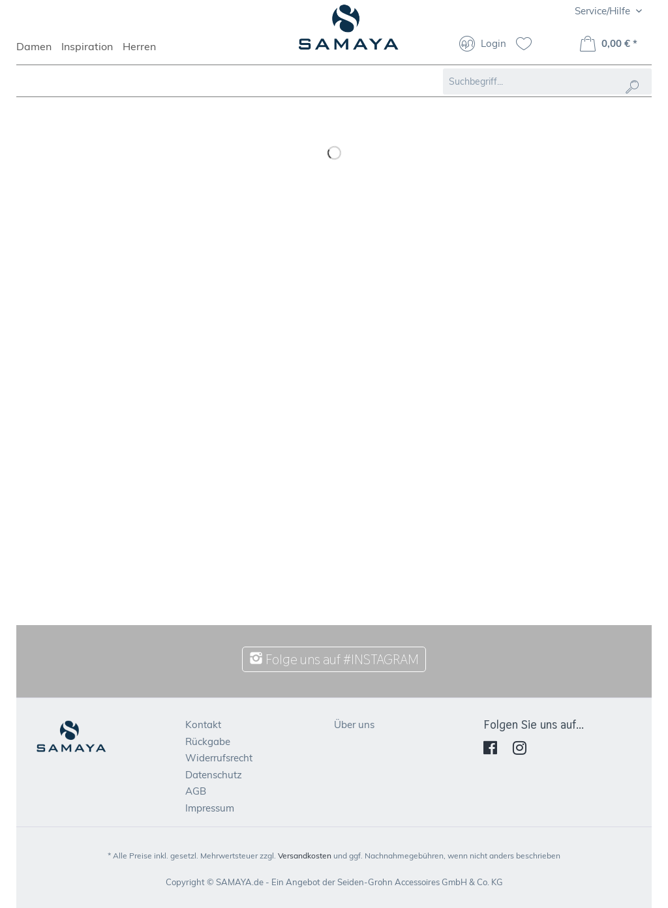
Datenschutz (213, 775)
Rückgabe (207, 741)
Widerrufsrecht (218, 758)
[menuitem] (38, 52)
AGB (195, 791)
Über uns (354, 724)
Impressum (209, 808)
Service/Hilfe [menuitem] (604, 11)
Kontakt (203, 724)
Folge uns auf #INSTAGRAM (334, 659)
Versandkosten (304, 855)
